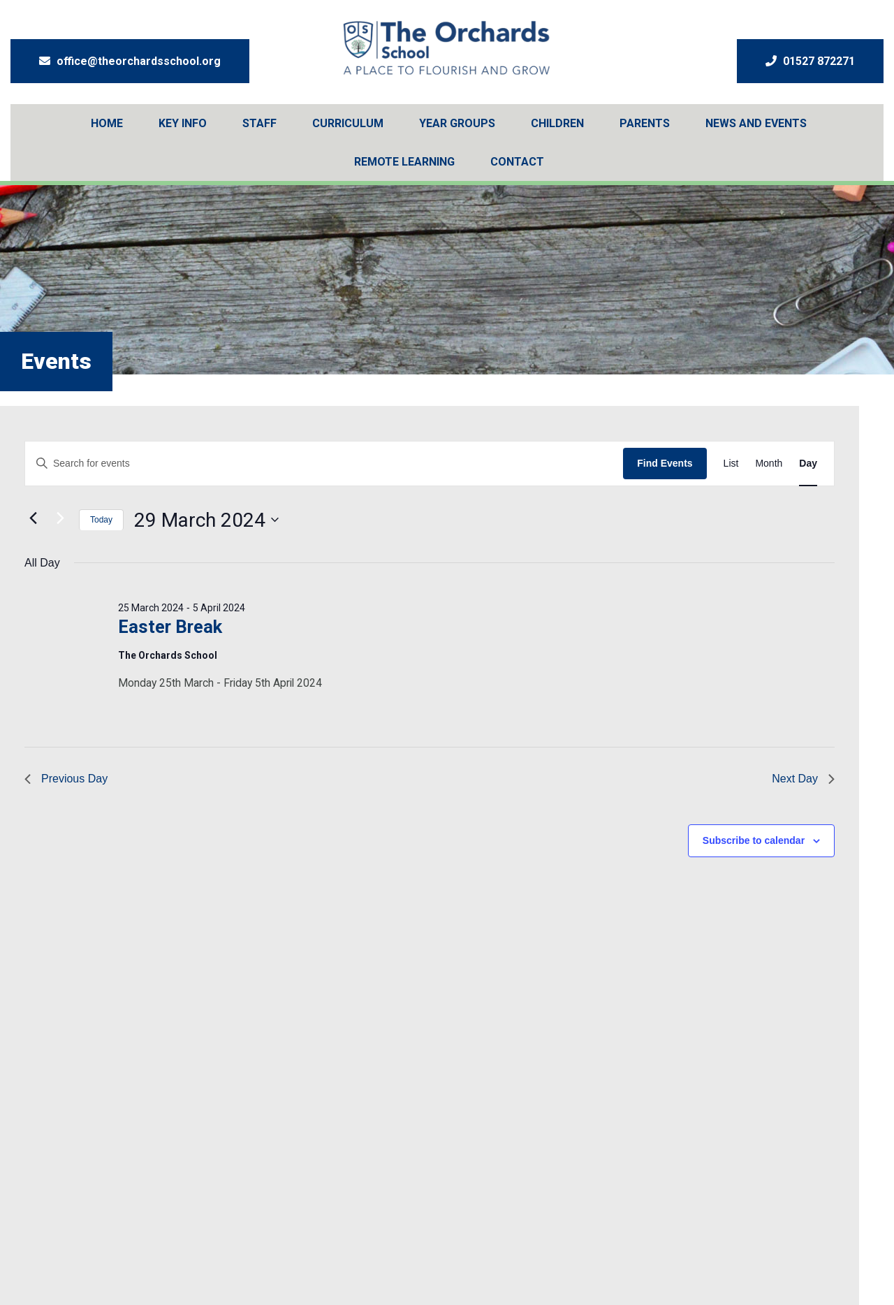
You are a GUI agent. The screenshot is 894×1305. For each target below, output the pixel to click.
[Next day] (60, 518)
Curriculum (347, 123)
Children (557, 123)
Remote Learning (404, 161)
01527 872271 (810, 61)
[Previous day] (32, 518)
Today (101, 520)
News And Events (756, 123)
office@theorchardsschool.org (130, 61)
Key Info (183, 123)
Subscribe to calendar (754, 840)
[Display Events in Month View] (768, 464)
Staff (259, 123)
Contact (517, 161)
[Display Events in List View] (731, 464)
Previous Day (66, 779)
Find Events (664, 463)
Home (107, 123)
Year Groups (457, 123)
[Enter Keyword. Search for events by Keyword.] (324, 464)
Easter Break (170, 626)
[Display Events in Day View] (808, 464)
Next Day (803, 779)
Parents (645, 123)
